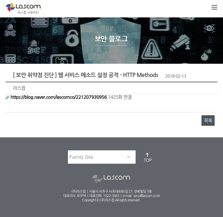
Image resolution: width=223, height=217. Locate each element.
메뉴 (213, 7)
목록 (208, 120)
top (148, 157)
